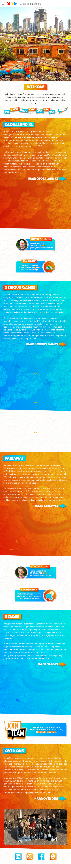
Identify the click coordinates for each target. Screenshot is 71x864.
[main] (35, 98)
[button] (3, 3)
